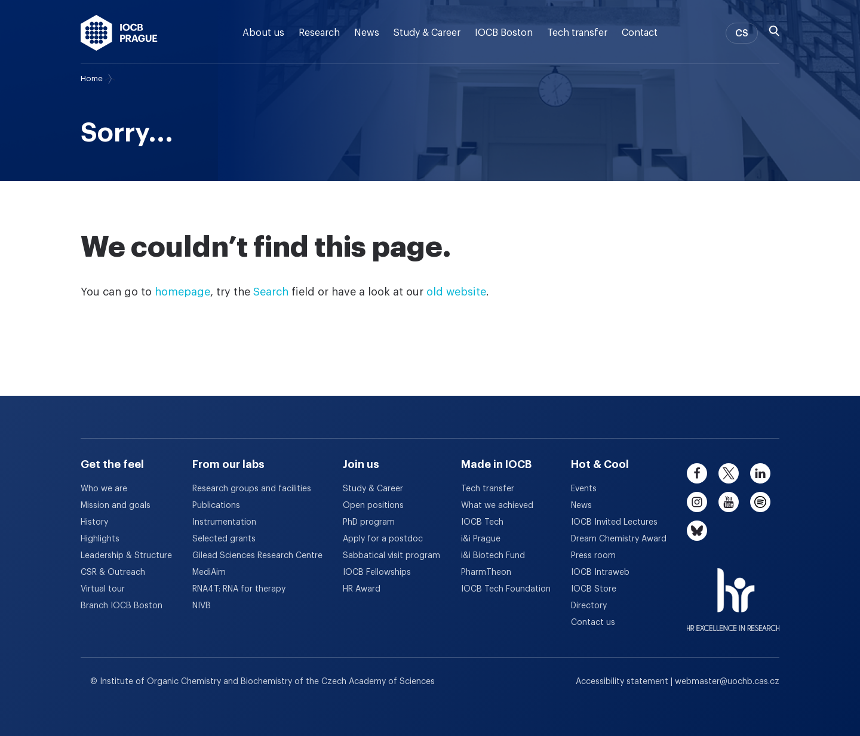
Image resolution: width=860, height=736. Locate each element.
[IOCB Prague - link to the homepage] (119, 33)
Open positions (373, 505)
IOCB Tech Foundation (506, 589)
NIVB (201, 606)
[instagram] (697, 502)
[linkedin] (760, 473)
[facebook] (697, 473)
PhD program (369, 522)
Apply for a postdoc (383, 539)
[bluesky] (697, 531)
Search (270, 292)
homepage (182, 292)
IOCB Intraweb (600, 572)
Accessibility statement (623, 682)
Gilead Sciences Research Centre (257, 556)
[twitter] (728, 473)
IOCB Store (593, 589)
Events (584, 489)
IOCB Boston (504, 33)
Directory (589, 606)
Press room (593, 556)
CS (741, 33)
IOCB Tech (482, 522)
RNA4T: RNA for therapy (238, 589)
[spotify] (760, 502)
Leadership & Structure (126, 556)
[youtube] (728, 502)
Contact (640, 33)
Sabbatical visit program (391, 556)
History (94, 522)
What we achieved (497, 505)
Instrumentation (224, 522)
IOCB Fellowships (377, 572)
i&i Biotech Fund (493, 556)
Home (92, 78)
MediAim (209, 572)
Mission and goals (115, 505)
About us (263, 33)
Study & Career (427, 33)
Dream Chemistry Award (618, 539)
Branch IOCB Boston (121, 606)
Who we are (104, 489)
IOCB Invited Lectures (614, 522)
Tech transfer (577, 33)
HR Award (361, 589)
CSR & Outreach (113, 572)
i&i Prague (480, 539)
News (366, 33)
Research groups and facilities (251, 489)
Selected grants (224, 539)
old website (456, 292)
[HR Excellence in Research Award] (733, 592)
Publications (216, 505)
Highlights (100, 539)
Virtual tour (103, 589)
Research (319, 33)
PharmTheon (486, 572)
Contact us (593, 622)
